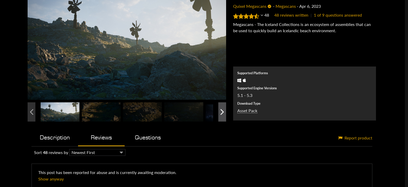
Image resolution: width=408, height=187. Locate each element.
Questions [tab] (148, 137)
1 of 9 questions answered (338, 14)
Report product (355, 137)
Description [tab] (55, 137)
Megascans (286, 6)
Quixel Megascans (249, 6)
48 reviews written (291, 14)
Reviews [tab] (101, 137)
